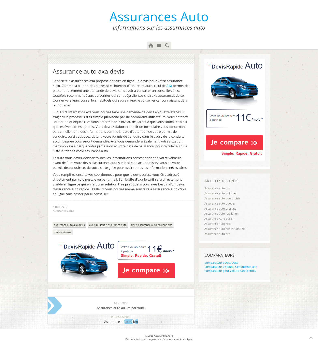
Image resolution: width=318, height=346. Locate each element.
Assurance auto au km (121, 319)
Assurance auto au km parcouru (121, 305)
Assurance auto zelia (218, 224)
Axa (169, 86)
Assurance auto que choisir (222, 198)
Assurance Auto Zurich (219, 219)
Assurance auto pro (217, 234)
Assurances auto (64, 211)
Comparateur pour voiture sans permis (230, 271)
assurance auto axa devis (69, 225)
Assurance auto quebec (219, 203)
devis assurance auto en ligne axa (151, 225)
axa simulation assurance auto (108, 225)
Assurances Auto (159, 16)
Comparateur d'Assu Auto (221, 263)
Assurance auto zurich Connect (224, 229)
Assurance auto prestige (220, 208)
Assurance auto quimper (220, 193)
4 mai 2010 (60, 207)
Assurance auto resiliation (221, 213)
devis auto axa (63, 232)
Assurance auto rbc (217, 188)
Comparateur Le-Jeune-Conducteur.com (230, 267)
